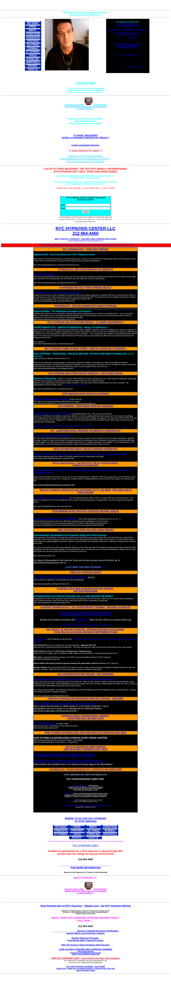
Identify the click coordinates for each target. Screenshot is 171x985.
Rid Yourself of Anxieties (122, 33)
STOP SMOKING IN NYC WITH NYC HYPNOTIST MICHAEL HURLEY (85, 511)
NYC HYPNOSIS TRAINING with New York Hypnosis (85, 624)
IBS (119, 38)
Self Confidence (132, 38)
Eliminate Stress (128, 30)
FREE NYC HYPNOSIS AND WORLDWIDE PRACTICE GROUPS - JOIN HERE (85, 698)
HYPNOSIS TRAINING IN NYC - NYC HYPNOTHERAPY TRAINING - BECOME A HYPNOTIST (85, 607)
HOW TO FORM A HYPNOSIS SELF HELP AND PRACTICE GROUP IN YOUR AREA (85, 733)
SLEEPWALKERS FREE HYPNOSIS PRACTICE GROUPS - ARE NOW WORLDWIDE (85, 590)
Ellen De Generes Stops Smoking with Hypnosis (85, 945)
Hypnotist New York (115, 30)
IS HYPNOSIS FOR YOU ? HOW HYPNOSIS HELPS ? (85, 287)
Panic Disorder (136, 33)
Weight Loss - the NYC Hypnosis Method (108, 906)
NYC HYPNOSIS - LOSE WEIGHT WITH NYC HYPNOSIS (85, 406)
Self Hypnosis (128, 26)
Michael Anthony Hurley (80, 785)
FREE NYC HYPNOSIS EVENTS (85, 572)
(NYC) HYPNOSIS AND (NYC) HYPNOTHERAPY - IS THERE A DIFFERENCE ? (85, 322)
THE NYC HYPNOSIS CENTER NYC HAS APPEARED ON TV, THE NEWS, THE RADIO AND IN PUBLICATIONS (86, 491)
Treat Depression (141, 30)
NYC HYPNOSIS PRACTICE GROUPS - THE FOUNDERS (85, 674)
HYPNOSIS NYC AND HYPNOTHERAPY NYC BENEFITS (85, 269)
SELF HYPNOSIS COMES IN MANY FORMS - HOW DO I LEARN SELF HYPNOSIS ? (86, 348)
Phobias (123, 34)
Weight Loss (119, 25)
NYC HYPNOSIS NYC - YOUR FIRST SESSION (85, 249)
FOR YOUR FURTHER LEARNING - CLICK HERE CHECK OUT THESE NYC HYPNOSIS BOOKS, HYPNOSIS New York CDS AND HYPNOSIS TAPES (85, 969)
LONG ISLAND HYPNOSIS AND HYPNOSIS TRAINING (85, 951)
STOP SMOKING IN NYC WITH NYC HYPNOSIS (85, 394)
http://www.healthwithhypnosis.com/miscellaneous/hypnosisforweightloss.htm (62, 426)
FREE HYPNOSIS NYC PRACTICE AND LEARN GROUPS (85, 530)
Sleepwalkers (82, 620)
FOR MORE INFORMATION (86, 867)
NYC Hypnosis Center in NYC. (73, 385)
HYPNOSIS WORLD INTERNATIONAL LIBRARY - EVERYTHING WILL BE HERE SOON (85, 717)
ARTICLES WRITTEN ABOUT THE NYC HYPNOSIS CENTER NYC (85, 449)
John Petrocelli (41, 639)
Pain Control (131, 34)
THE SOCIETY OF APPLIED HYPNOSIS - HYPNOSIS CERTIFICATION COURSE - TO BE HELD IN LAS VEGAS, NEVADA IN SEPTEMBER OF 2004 (85, 631)
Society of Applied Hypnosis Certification (97, 931)
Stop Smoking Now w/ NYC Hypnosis (61, 906)
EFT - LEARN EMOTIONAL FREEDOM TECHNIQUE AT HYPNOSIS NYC (85, 431)
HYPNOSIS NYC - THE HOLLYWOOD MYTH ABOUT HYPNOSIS (85, 306)
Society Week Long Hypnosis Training (85, 933)
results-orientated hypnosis (85, 145)
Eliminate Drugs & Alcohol (128, 47)
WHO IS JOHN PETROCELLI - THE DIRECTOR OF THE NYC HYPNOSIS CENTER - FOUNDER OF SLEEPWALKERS (85, 464)
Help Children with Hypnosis (124, 44)
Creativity (137, 44)
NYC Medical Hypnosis (132, 25)
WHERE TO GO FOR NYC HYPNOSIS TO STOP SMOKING (85, 820)
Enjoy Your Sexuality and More (127, 46)
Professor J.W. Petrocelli (133, 66)
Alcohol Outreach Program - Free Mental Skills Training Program (85, 939)
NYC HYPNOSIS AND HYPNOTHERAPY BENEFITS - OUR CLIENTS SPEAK (85, 373)
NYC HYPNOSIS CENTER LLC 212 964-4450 (85, 231)
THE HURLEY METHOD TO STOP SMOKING (55, 519)
